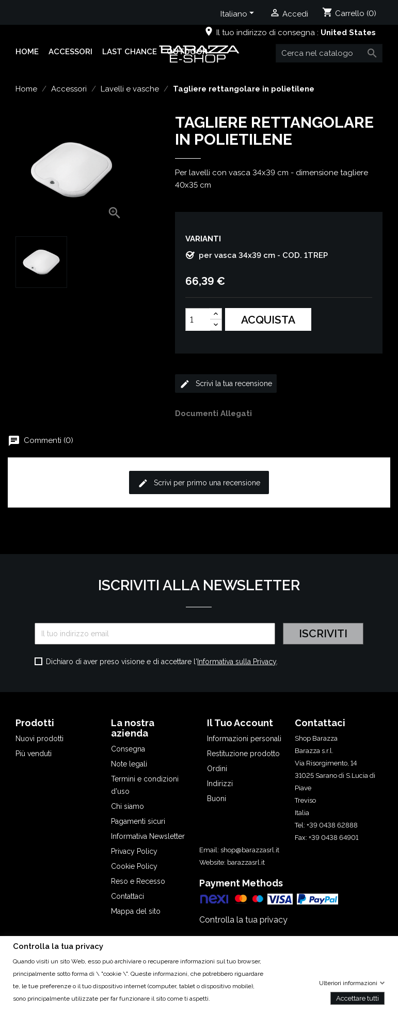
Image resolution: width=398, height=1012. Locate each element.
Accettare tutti (357, 998)
